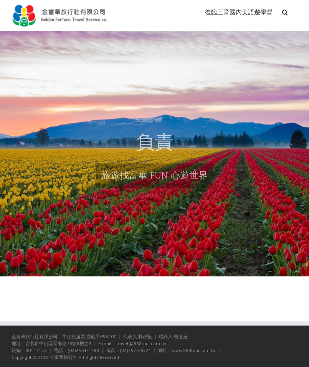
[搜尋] (285, 11)
